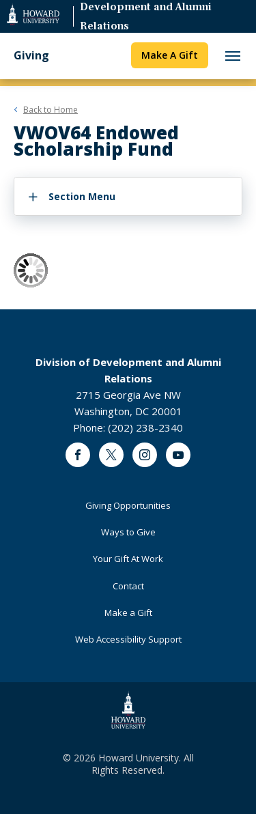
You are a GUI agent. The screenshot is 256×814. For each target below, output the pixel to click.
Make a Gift (128, 612)
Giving (31, 55)
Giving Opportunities (128, 505)
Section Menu (81, 196)
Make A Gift (169, 54)
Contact (128, 586)
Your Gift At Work (128, 558)
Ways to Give (128, 532)
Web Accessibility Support (128, 639)
